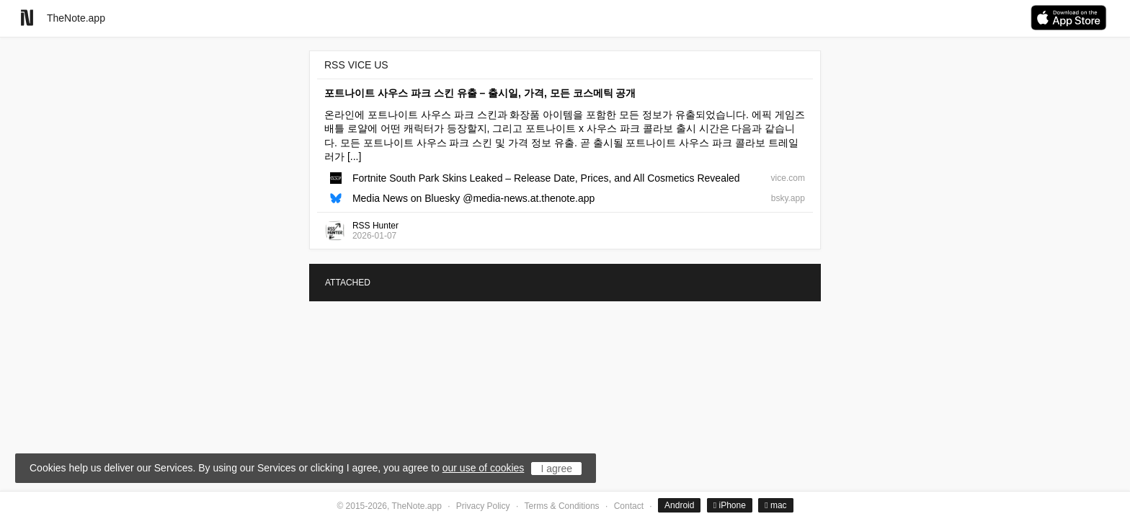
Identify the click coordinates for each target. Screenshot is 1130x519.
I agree (556, 468)
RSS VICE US (356, 65)
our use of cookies (483, 468)
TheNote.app (76, 18)
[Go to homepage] (27, 17)
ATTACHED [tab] (347, 283)
